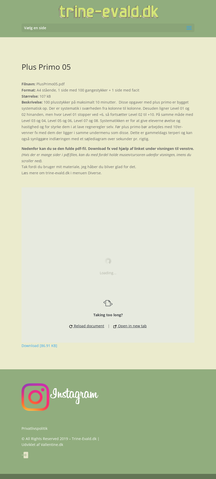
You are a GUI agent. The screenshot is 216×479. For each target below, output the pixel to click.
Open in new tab (130, 325)
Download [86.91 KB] (39, 345)
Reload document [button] (86, 325)
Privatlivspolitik (34, 428)
